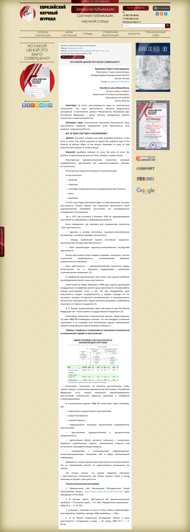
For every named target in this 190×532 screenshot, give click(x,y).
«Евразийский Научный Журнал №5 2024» (88, 51)
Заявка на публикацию (95, 9)
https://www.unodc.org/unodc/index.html (104, 491)
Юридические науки (75, 48)
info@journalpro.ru (132, 22)
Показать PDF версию (73, 57)
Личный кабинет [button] (161, 8)
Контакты (134, 34)
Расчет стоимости (135, 8)
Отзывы (87, 34)
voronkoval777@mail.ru (118, 81)
